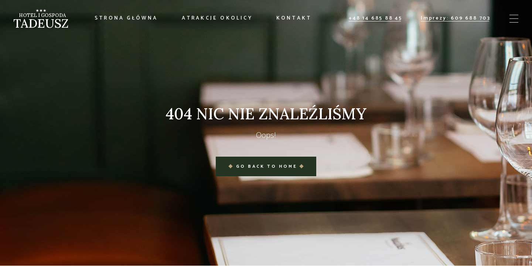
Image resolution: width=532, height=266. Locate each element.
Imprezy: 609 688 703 (456, 18)
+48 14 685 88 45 (375, 18)
